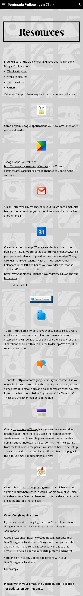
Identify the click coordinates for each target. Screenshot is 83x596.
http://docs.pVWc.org (26, 330)
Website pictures (17, 77)
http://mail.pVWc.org (25, 207)
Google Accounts (15, 537)
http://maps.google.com (37, 487)
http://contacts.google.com (33, 380)
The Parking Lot (17, 71)
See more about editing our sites (34, 456)
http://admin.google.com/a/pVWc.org (26, 166)
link (25, 285)
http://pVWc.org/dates (28, 251)
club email (24, 389)
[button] (4, 4)
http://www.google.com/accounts (46, 537)
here (22, 551)
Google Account (13, 526)
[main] (41, 31)
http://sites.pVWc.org (25, 429)
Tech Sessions (15, 82)
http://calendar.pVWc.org (61, 251)
